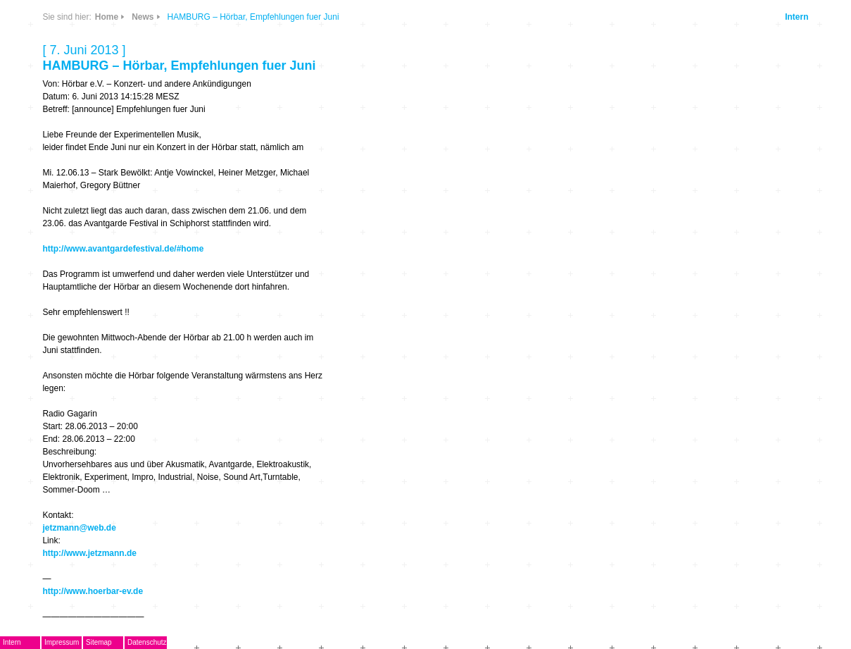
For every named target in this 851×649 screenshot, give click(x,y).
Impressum (61, 642)
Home (106, 17)
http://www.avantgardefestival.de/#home (122, 249)
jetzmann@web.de (78, 528)
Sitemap (99, 642)
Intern (796, 17)
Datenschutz (147, 642)
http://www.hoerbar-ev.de (92, 591)
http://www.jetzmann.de (89, 553)
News (142, 17)
